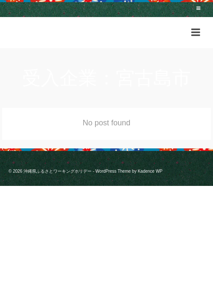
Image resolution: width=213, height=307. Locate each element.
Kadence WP (150, 171)
